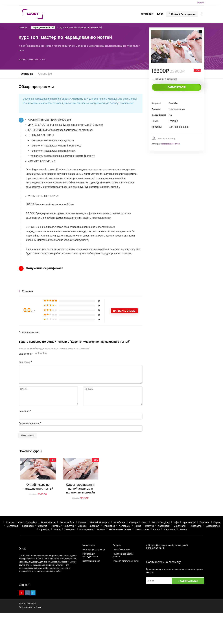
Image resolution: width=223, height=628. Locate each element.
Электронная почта (30, 423)
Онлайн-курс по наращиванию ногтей (38, 486)
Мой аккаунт (88, 545)
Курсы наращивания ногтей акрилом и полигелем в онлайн (80, 488)
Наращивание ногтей (43, 27)
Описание (27, 74)
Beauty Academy (166, 138)
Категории (146, 14)
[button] (200, 31)
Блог (160, 14)
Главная (23, 27)
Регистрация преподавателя (90, 555)
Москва (200, 2)
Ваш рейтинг (26, 353)
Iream (39, 607)
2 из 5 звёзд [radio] (37, 353)
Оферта (117, 545)
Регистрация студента (93, 549)
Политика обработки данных (123, 555)
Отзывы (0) (45, 74)
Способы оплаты (121, 549)
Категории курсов (91, 561)
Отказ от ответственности (125, 561)
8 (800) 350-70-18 (155, 548)
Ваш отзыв (25, 362)
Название (25, 411)
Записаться (176, 87)
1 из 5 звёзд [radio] (36, 353)
